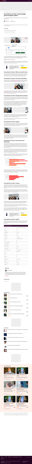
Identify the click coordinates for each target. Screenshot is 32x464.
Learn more (8, 25)
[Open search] (29, 1)
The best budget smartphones (11, 67)
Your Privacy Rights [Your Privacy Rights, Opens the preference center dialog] (10, 52)
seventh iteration (15, 107)
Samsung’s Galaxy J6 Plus (7, 108)
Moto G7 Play (24, 241)
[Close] (25, 47)
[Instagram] (30, 457)
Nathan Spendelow (7, 21)
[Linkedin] (27, 457)
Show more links (16, 35)
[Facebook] (26, 457)
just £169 (16, 89)
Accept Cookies (22, 52)
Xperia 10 (19, 65)
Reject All (18, 52)
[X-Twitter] (29, 457)
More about (6, 315)
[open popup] (26, 49)
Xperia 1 (25, 64)
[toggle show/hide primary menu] (30, 1)
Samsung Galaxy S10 (14, 88)
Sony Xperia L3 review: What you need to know (10, 30)
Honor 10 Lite (21, 108)
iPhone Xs (19, 88)
